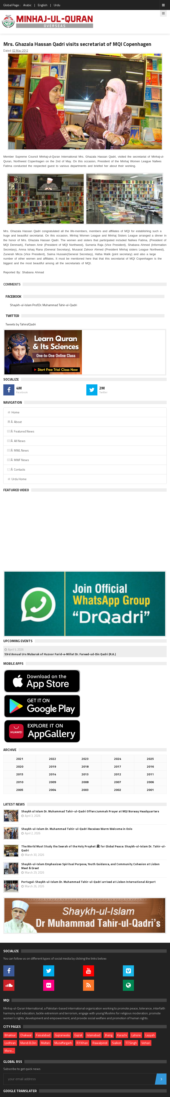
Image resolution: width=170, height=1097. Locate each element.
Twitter (12, 315)
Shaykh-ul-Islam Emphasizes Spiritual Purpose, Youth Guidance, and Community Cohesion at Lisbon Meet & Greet (90, 866)
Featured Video (16, 490)
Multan (45, 1042)
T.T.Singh (131, 1042)
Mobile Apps (13, 663)
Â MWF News (18, 460)
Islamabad (93, 1035)
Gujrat (78, 1035)
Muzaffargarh (63, 1042)
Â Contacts (16, 469)
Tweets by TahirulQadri (21, 324)
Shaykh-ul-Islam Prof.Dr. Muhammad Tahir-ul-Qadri (43, 305)
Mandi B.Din (28, 1042)
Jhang (108, 1035)
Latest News (14, 804)
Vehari (145, 1042)
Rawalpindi (100, 1042)
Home (13, 412)
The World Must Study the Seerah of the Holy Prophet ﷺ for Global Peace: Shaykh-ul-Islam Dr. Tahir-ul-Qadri (93, 848)
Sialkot (116, 1042)
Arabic (27, 5)
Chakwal (25, 1035)
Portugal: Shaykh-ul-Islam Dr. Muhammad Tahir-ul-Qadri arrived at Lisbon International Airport (88, 882)
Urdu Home (17, 479)
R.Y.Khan (82, 1042)
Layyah (150, 1035)
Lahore (136, 1035)
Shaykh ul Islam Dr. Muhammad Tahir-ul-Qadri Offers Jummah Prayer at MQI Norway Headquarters (90, 811)
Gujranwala (62, 1035)
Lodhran (10, 1042)
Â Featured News (20, 431)
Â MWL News (18, 450)
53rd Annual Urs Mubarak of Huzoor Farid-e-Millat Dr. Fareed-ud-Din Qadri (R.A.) (60, 654)
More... (9, 1050)
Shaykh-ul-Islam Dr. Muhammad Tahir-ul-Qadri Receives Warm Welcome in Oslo (76, 829)
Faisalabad (43, 1035)
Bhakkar (10, 1035)
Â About (14, 421)
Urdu (57, 5)
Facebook (13, 296)
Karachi (122, 1035)
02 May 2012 (20, 50)
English (42, 5)
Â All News (16, 440)
